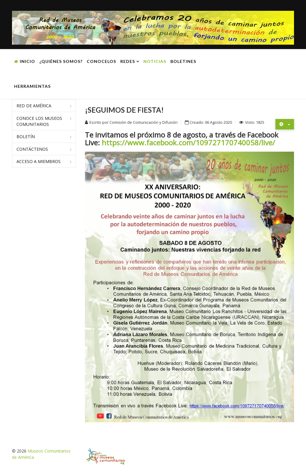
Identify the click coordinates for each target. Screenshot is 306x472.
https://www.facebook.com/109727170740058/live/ (188, 142)
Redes (127, 61)
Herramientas (32, 86)
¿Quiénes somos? (60, 61)
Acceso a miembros (38, 161)
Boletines (183, 61)
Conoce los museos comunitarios (39, 121)
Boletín (25, 136)
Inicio (27, 61)
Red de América (33, 105)
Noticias (154, 61)
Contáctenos (32, 149)
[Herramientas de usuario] (284, 124)
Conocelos (101, 61)
